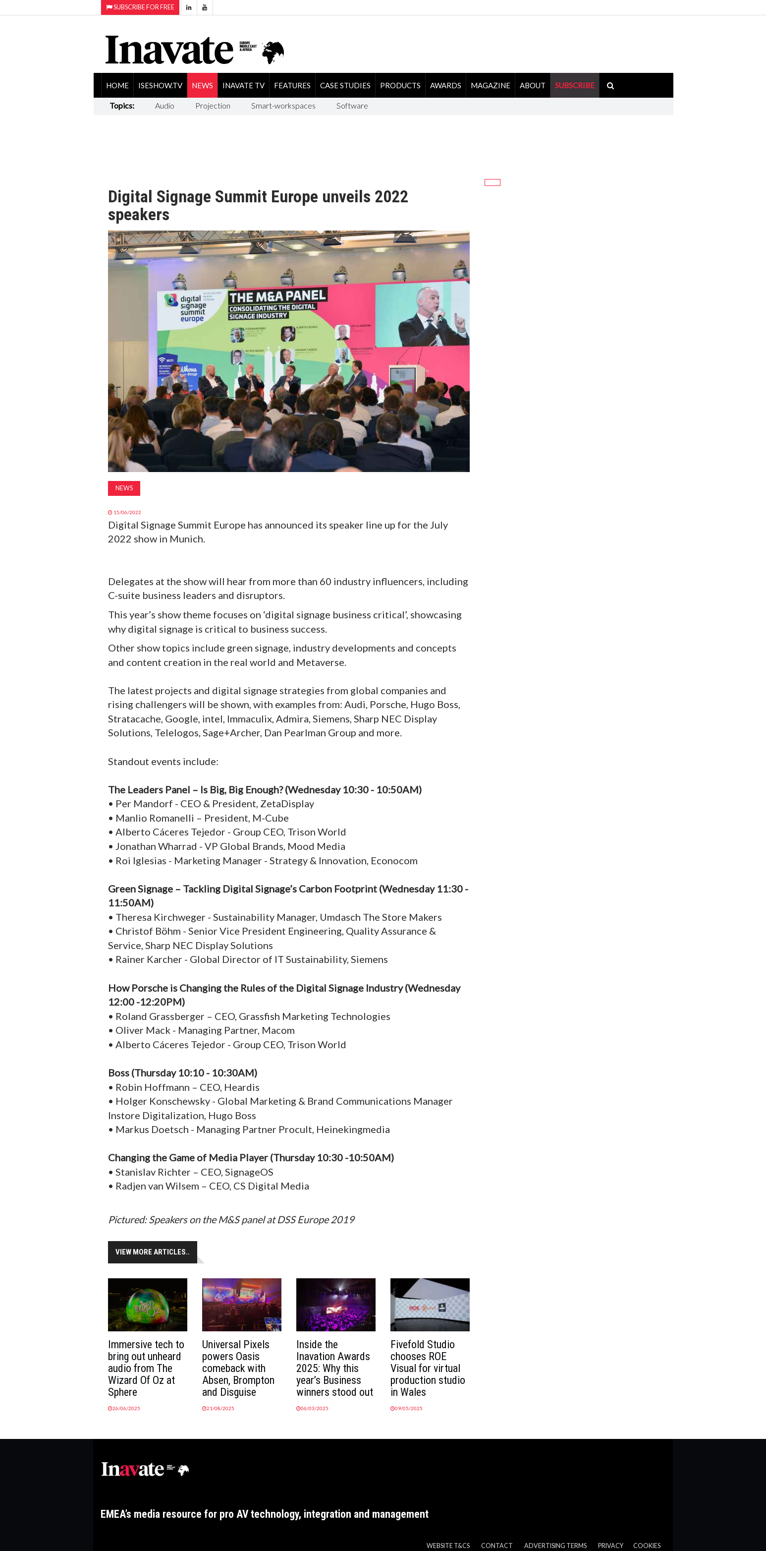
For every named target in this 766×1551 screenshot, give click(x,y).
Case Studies (345, 85)
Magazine (490, 85)
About (533, 85)
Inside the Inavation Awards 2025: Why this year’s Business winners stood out (334, 1368)
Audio (164, 105)
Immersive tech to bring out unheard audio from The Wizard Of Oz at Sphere (146, 1368)
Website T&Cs (448, 1546)
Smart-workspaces (283, 105)
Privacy (610, 1546)
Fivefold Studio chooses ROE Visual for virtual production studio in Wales (427, 1368)
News (202, 85)
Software (352, 105)
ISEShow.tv (160, 85)
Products (400, 85)
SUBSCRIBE (575, 85)
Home (117, 85)
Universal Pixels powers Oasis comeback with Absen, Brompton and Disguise (238, 1368)
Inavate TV (243, 85)
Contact (497, 1546)
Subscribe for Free (140, 7)
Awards (445, 85)
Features (292, 85)
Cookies (646, 1546)
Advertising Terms (555, 1546)
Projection (212, 105)
